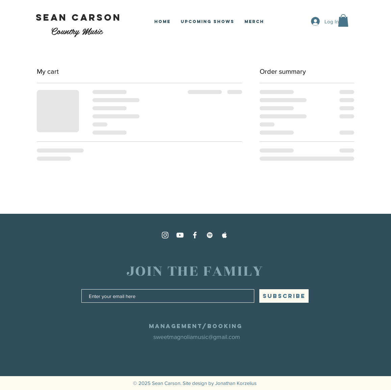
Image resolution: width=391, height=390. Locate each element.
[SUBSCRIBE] (284, 296)
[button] (343, 20)
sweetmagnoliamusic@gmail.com (196, 337)
